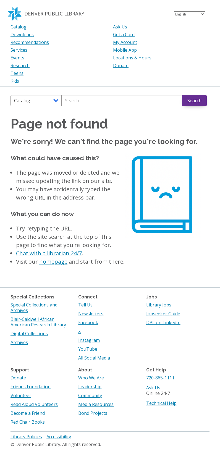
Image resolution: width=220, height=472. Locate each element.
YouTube (87, 349)
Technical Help (161, 403)
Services (19, 50)
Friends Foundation (31, 387)
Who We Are (91, 378)
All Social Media (94, 358)
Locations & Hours (132, 58)
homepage (53, 261)
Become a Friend (28, 413)
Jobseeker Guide (163, 314)
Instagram (89, 340)
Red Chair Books (28, 422)
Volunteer (21, 395)
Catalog (19, 27)
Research (20, 65)
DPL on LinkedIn (163, 322)
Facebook (88, 322)
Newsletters (90, 314)
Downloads (22, 34)
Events (17, 58)
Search (194, 101)
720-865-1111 (160, 378)
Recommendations (30, 42)
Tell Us (85, 305)
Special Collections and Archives (34, 307)
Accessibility (58, 437)
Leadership (89, 387)
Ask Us (120, 27)
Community (90, 395)
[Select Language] (189, 14)
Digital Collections (29, 334)
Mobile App (125, 50)
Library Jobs (158, 305)
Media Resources (96, 404)
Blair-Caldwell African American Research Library (38, 322)
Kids (15, 81)
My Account (125, 42)
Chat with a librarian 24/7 (49, 253)
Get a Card (124, 34)
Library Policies (26, 437)
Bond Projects (92, 413)
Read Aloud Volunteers (34, 404)
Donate (121, 65)
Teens (17, 73)
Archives (19, 342)
